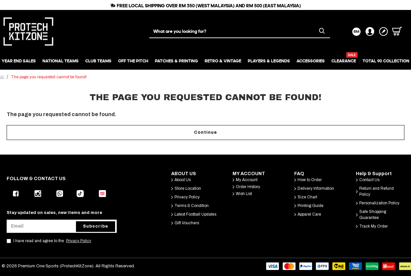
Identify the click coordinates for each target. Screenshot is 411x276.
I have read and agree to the (49, 241)
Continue (205, 132)
